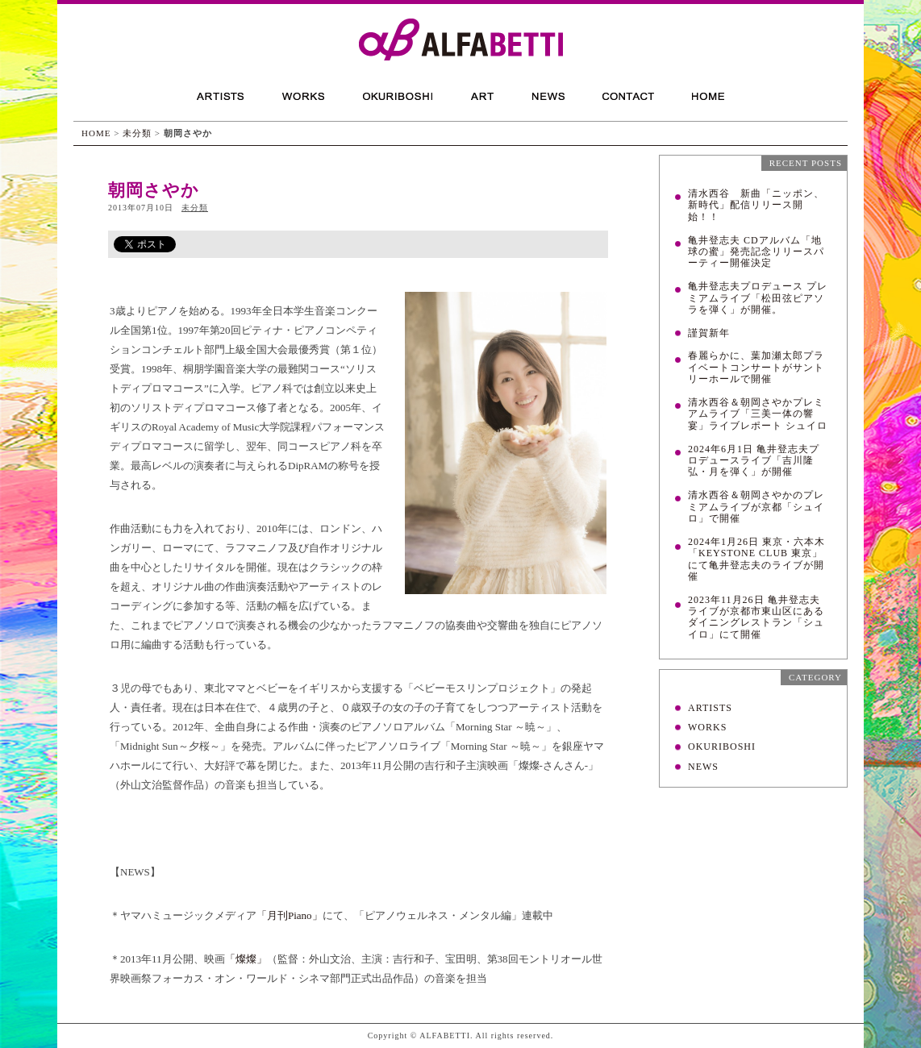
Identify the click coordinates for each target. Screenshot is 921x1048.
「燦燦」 (246, 959)
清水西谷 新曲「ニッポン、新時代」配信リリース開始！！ (756, 205)
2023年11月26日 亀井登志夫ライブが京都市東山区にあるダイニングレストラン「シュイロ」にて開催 (756, 617)
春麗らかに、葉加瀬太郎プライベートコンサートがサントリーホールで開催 (756, 367)
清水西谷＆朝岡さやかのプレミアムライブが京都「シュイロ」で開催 (756, 506)
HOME (95, 133)
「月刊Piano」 (289, 915)
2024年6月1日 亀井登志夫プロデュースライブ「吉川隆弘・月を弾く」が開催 (753, 460)
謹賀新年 (709, 333)
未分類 (137, 133)
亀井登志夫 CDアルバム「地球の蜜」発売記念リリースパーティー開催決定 (756, 252)
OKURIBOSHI (722, 746)
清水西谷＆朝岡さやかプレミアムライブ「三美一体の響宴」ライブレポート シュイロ (757, 414)
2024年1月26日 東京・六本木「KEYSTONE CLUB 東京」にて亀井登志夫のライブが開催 (756, 559)
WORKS (707, 727)
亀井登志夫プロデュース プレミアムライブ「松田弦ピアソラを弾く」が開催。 (757, 298)
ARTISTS (710, 707)
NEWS (703, 766)
